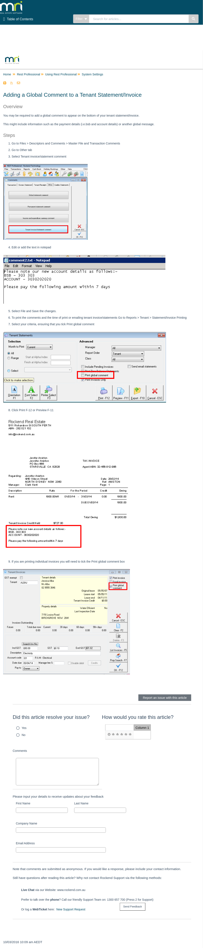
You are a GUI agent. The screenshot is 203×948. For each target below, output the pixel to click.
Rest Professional (28, 74)
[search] (139, 18)
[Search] (194, 18)
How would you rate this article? (138, 717)
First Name (23, 803)
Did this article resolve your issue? (51, 717)
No (24, 735)
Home (7, 74)
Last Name (81, 803)
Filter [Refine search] (81, 18)
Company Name (26, 823)
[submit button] (132, 907)
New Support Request (70, 909)
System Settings (92, 74)
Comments (20, 750)
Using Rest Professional (61, 74)
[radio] (109, 734)
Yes (24, 728)
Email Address (25, 843)
